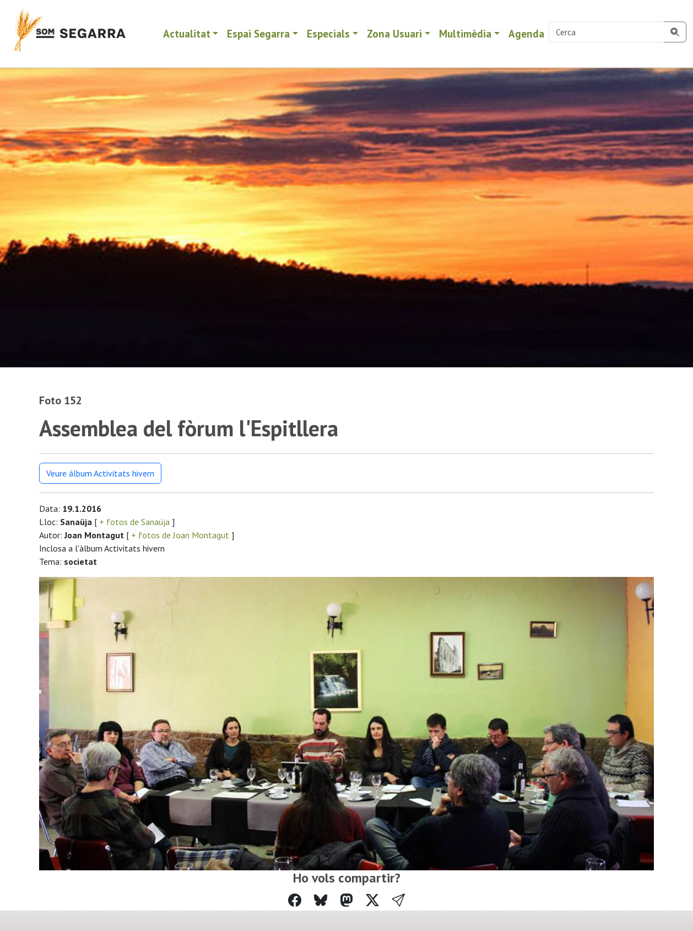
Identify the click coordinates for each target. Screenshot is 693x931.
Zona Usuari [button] (394, 33)
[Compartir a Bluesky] (320, 900)
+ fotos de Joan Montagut (180, 535)
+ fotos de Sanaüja (134, 521)
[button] (398, 901)
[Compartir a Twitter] (372, 900)
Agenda (526, 33)
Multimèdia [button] (465, 33)
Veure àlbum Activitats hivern (100, 473)
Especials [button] (328, 33)
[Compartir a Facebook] (294, 900)
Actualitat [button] (186, 33)
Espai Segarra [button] (258, 33)
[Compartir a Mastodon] (346, 900)
